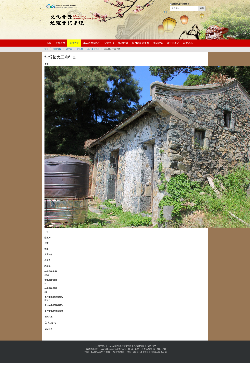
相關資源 (158, 43)
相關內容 (48, 329)
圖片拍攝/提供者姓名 (53, 297)
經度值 (47, 260)
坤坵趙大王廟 (93, 49)
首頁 (49, 43)
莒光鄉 (80, 49)
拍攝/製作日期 (50, 288)
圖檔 (46, 64)
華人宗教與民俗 (91, 43)
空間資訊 (109, 43)
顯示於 (47, 237)
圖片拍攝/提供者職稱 (53, 311)
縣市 (46, 243)
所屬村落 (48, 254)
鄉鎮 (46, 249)
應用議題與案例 (140, 43)
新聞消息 (188, 43)
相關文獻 (48, 316)
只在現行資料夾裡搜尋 (180, 4)
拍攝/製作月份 (50, 280)
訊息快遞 (123, 43)
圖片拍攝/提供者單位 (53, 305)
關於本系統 (173, 43)
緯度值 (47, 266)
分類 (46, 232)
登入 (166, 12)
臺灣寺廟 (74, 43)
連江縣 (69, 49)
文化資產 (60, 43)
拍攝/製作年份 (50, 271)
